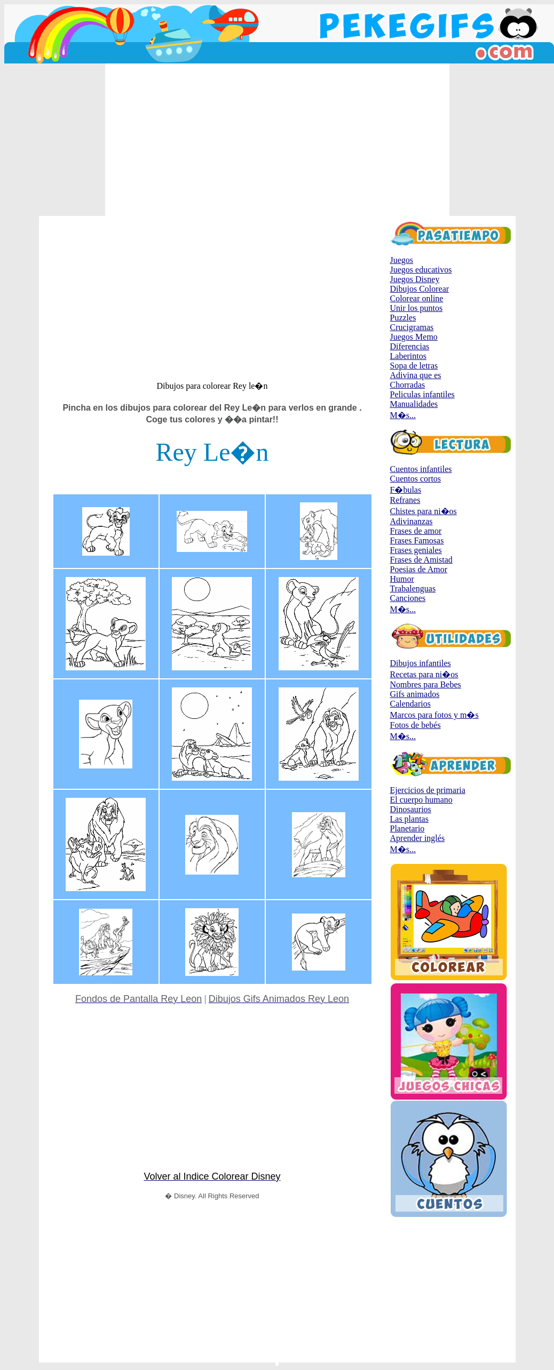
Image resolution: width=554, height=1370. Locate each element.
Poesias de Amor (419, 569)
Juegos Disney (415, 279)
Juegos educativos (421, 269)
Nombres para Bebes (425, 684)
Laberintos (408, 355)
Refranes (405, 499)
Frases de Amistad (421, 559)
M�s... (403, 415)
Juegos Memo (414, 336)
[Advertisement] (277, 139)
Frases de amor (416, 530)
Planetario (407, 828)
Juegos (402, 260)
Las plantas (409, 818)
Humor (402, 578)
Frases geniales (416, 550)
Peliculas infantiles (422, 394)
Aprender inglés (417, 838)
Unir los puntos (416, 308)
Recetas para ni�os (424, 674)
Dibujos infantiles (420, 663)
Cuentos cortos (415, 478)
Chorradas (407, 384)
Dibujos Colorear (419, 288)
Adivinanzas (411, 521)
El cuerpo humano (421, 799)
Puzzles (403, 317)
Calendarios (410, 703)
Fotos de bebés (415, 725)
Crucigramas (412, 327)
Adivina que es (415, 375)
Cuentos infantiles (421, 469)
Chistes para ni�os (423, 511)
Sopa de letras (414, 365)
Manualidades (414, 403)
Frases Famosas (417, 540)
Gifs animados (415, 694)
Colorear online (417, 298)
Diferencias (410, 346)
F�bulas (406, 489)
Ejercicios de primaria (427, 790)
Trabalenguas (413, 588)
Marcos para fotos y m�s (434, 714)
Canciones (408, 598)
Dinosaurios (410, 809)
